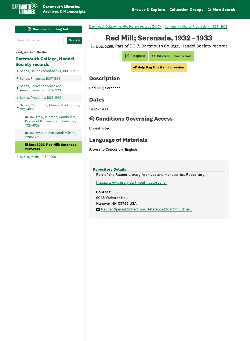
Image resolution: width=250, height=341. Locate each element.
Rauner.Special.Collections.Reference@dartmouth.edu (146, 209)
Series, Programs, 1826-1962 (40, 97)
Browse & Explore (148, 9)
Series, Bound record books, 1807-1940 (49, 70)
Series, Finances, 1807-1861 (40, 78)
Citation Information (171, 56)
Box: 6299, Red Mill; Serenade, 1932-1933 (51, 146)
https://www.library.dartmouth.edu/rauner (131, 182)
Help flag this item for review (159, 67)
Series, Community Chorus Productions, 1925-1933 (50, 107)
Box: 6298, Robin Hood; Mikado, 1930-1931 (50, 135)
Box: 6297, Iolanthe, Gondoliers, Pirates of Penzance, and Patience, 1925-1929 (50, 120)
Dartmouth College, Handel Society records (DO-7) (125, 26)
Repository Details (109, 169)
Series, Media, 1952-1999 (38, 156)
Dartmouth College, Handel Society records (45, 61)
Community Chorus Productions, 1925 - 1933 (196, 26)
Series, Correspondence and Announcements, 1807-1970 (41, 88)
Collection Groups (187, 9)
